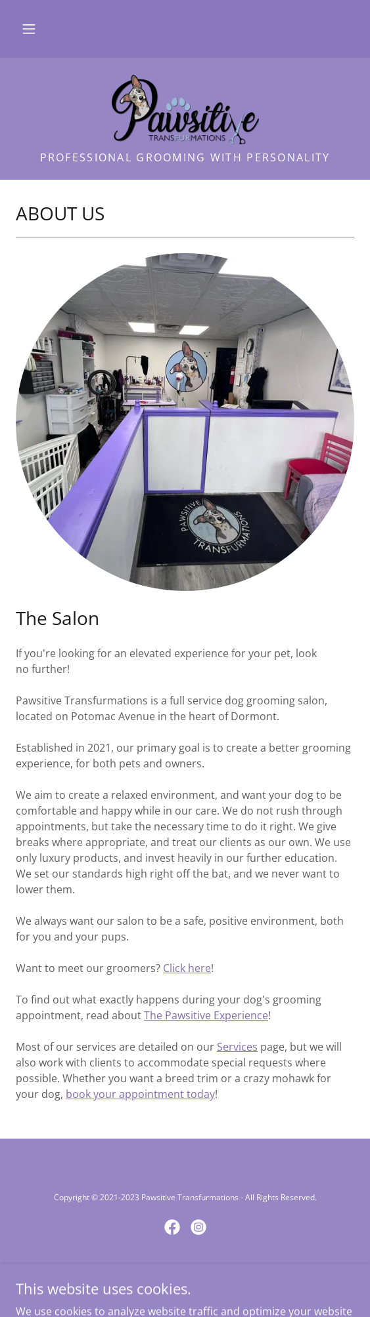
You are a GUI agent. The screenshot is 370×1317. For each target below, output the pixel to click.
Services (237, 1047)
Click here (187, 968)
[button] (29, 29)
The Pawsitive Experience (206, 1015)
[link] (185, 109)
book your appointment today (140, 1094)
